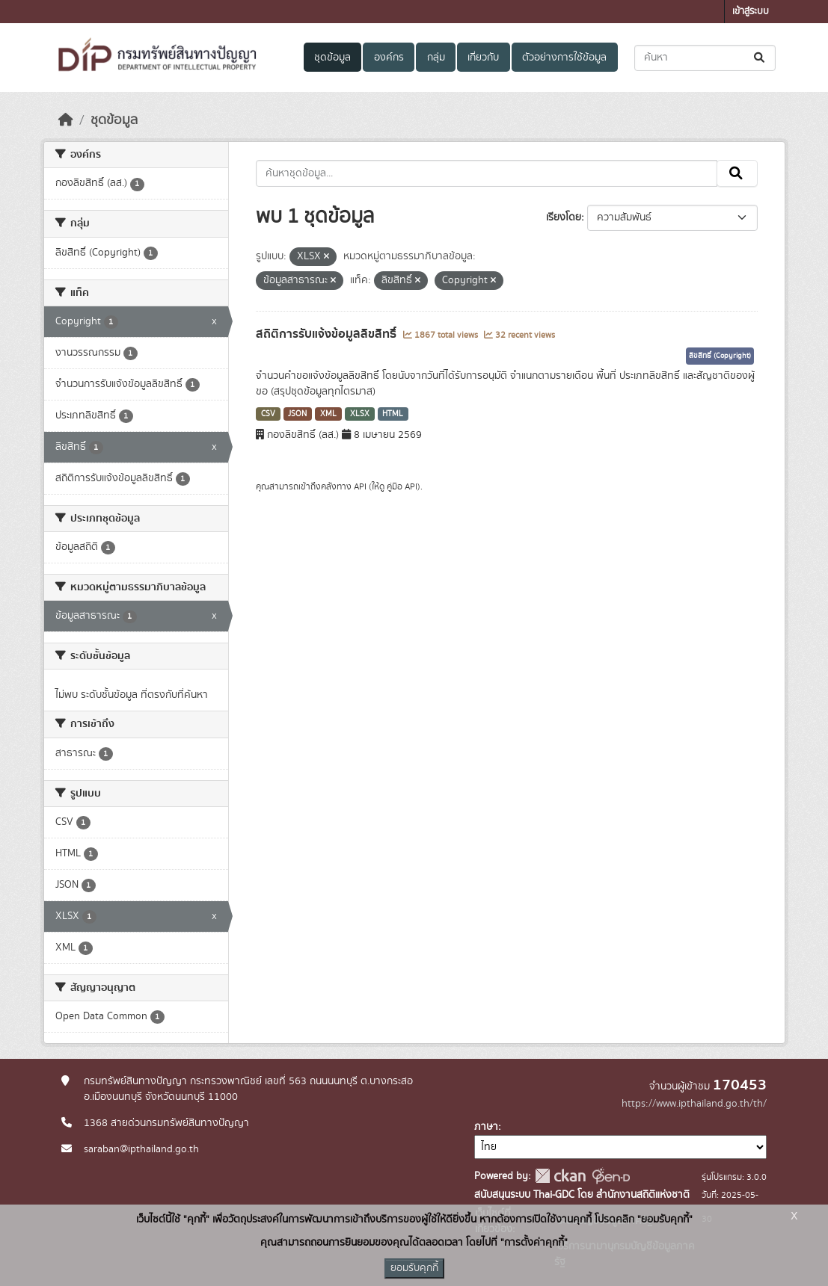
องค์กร (389, 57)
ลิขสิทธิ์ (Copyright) (720, 355)
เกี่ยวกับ (483, 57)
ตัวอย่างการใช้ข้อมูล (564, 57)
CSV (268, 414)
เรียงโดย (563, 217)
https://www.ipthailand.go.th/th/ (694, 1103)
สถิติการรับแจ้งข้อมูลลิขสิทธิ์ (327, 334)
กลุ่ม (436, 57)
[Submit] (760, 58)
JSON (297, 414)
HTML (392, 414)
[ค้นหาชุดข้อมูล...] (705, 58)
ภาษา (486, 1126)
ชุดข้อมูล (332, 57)
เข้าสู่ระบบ (750, 11)
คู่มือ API (402, 486)
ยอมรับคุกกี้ (414, 1268)
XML (328, 414)
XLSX (359, 414)
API (360, 486)
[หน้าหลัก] (65, 120)
